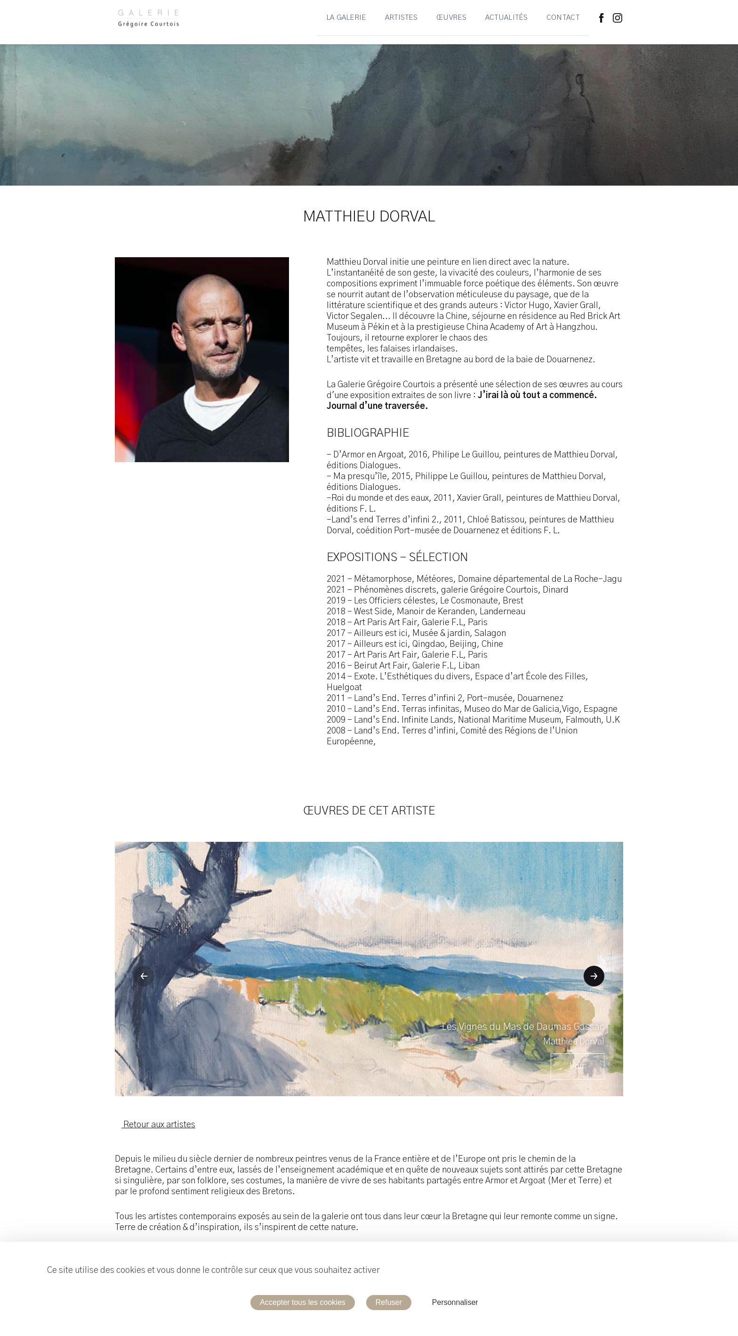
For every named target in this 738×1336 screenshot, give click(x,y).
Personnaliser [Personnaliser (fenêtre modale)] (455, 1302)
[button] (144, 976)
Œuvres (451, 22)
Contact (562, 22)
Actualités (506, 22)
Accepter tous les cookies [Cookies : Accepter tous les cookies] (302, 1302)
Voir (577, 1066)
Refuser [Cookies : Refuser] (389, 1302)
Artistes (401, 22)
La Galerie (346, 22)
